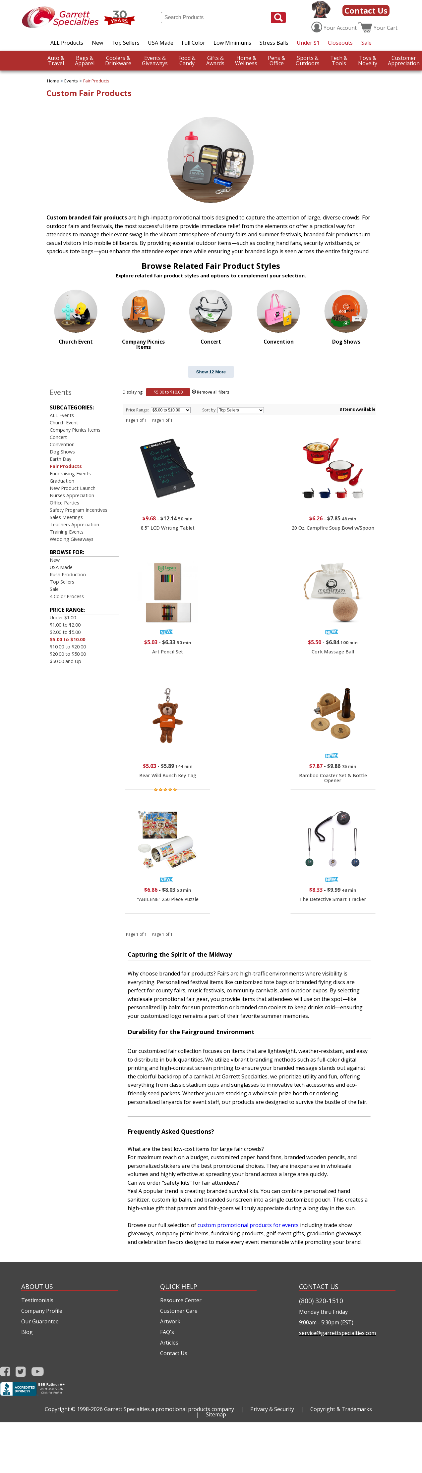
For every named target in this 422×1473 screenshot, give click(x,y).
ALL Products (66, 42)
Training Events (67, 532)
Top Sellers (125, 42)
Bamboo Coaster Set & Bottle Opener (333, 777)
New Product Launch (72, 488)
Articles (169, 1342)
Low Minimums (232, 42)
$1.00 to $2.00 (65, 625)
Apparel (84, 60)
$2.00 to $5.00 (65, 632)
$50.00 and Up (65, 661)
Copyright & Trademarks (341, 1409)
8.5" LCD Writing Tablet (168, 528)
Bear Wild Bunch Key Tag (167, 775)
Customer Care (179, 1310)
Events (71, 81)
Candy (187, 60)
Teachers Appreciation (74, 524)
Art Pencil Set (167, 651)
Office (276, 60)
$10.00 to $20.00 (68, 646)
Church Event (64, 422)
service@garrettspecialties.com (337, 1333)
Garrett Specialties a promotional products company (169, 1409)
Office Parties (64, 502)
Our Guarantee (40, 1321)
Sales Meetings (66, 517)
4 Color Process (67, 596)
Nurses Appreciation (72, 495)
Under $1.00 (63, 617)
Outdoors (308, 60)
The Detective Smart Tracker (332, 899)
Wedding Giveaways (71, 539)
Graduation (62, 481)
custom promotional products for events (248, 1225)
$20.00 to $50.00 (68, 654)
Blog (27, 1332)
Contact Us (366, 10)
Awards (215, 60)
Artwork (170, 1321)
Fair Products (96, 81)
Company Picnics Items (75, 430)
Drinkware (118, 60)
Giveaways (155, 60)
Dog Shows (62, 452)
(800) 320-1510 (321, 1301)
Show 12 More (211, 371)
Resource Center (181, 1300)
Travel (55, 60)
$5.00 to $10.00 (67, 639)
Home (53, 81)
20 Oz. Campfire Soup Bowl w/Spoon (333, 528)
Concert (58, 437)
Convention (62, 444)
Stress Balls (274, 42)
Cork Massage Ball (333, 651)
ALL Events (62, 415)
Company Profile (41, 1310)
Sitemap (216, 1414)
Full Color (193, 42)
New (97, 42)
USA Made (160, 42)
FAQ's (167, 1332)
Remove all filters (213, 392)
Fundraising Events (70, 473)
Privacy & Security (272, 1409)
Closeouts (340, 42)
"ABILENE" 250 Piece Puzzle (168, 899)
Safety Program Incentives (78, 510)
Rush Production (68, 574)
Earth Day (60, 459)
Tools (338, 60)
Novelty (367, 60)
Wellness (246, 60)
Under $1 (308, 42)
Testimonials (37, 1300)
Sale (366, 42)
